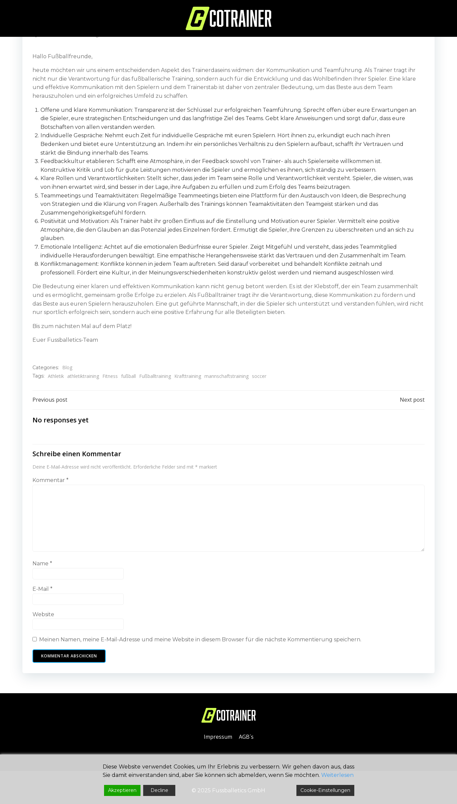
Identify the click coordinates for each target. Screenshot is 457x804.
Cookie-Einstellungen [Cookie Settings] (325, 790)
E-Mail (42, 589)
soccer (259, 376)
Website (43, 614)
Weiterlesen (337, 775)
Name (42, 563)
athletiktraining (83, 376)
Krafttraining (187, 376)
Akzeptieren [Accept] (122, 790)
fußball (128, 376)
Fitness (110, 376)
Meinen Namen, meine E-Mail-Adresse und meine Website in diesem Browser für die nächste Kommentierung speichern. (200, 639)
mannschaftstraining (226, 376)
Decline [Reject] (159, 790)
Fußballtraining (155, 376)
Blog (67, 367)
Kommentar (50, 480)
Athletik (56, 376)
